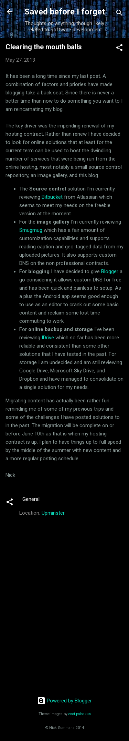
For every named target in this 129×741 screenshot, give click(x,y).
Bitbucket (52, 197)
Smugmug (30, 230)
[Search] (119, 13)
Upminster (53, 513)
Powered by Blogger (64, 701)
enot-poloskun (79, 714)
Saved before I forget (64, 12)
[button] (119, 48)
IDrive (48, 338)
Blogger (109, 271)
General (31, 499)
